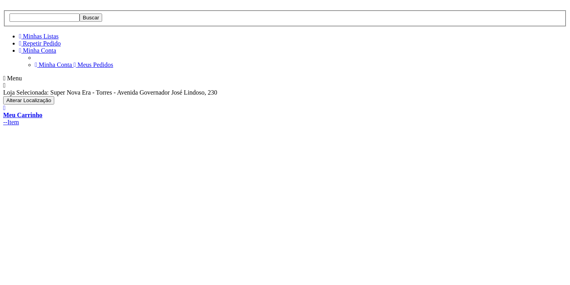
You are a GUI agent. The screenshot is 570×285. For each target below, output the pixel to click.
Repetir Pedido (40, 43)
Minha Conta (37, 50)
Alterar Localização (28, 100)
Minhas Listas (39, 36)
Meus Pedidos (93, 64)
